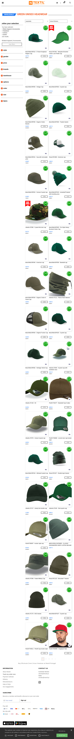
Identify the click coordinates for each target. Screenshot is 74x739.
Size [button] (4, 94)
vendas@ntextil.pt (43, 677)
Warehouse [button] (7, 75)
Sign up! (23, 700)
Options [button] (6, 82)
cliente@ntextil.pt (43, 673)
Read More (44, 732)
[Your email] (11, 700)
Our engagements (8, 687)
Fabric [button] (5, 101)
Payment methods (8, 677)
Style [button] (5, 50)
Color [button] (5, 88)
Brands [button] (5, 69)
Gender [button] (5, 56)
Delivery (5, 679)
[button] (57, 2)
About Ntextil (6, 672)
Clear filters (12, 44)
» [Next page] (55, 659)
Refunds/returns (7, 682)
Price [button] (5, 63)
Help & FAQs (7, 684)
